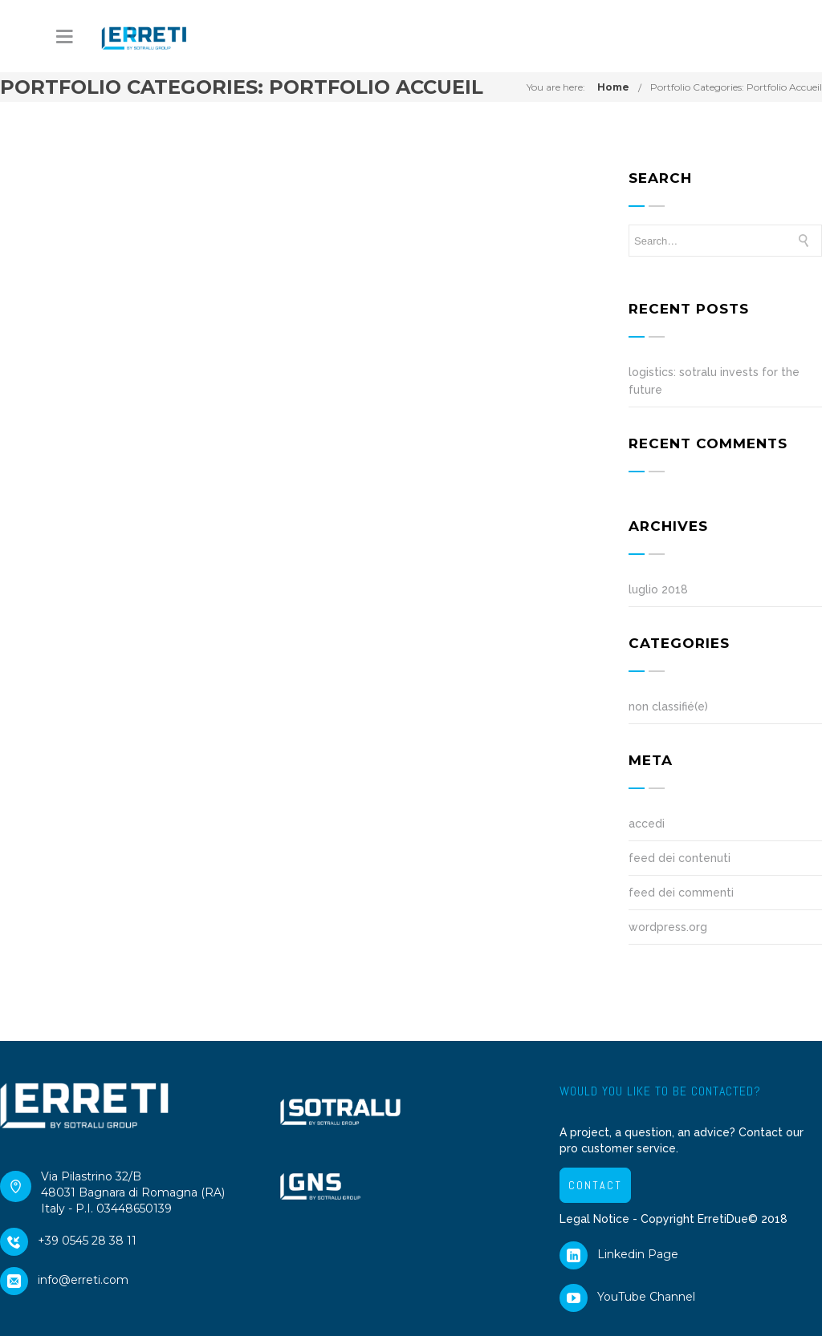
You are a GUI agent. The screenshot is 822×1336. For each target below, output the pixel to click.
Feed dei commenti (681, 892)
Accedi (647, 823)
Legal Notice (594, 1219)
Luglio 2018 (658, 589)
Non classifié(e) (668, 706)
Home (613, 87)
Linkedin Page (619, 1257)
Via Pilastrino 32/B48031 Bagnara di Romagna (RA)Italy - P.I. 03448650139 (112, 1192)
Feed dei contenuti (679, 858)
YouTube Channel (627, 1300)
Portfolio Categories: (736, 87)
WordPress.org (668, 927)
